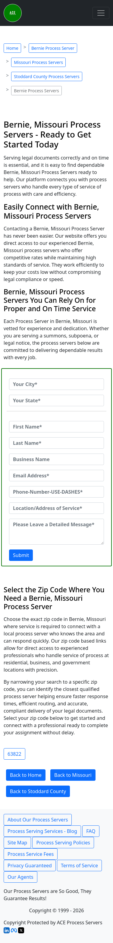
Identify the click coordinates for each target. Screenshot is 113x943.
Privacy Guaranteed (30, 865)
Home (12, 48)
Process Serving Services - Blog (42, 831)
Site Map (17, 842)
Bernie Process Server (52, 48)
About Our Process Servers (38, 819)
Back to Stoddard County (38, 791)
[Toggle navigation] (101, 13)
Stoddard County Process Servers (46, 76)
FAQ (90, 831)
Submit (21, 555)
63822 (14, 754)
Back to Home (26, 775)
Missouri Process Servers (38, 62)
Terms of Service (79, 865)
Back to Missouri (73, 775)
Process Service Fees (31, 854)
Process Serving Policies (63, 842)
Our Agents (20, 877)
